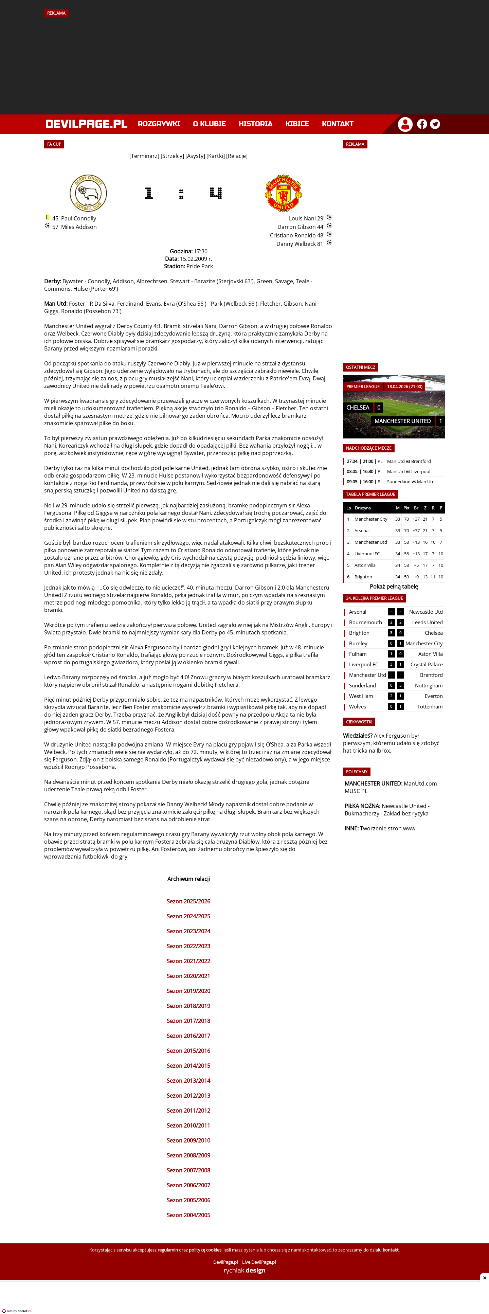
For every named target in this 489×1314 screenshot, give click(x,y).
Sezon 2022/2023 (188, 946)
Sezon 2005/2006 (188, 1200)
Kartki (215, 156)
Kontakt (338, 124)
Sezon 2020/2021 (188, 976)
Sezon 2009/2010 (188, 1140)
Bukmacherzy (362, 813)
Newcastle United (404, 806)
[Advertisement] (244, 63)
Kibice (297, 124)
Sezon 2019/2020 (188, 991)
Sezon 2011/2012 (188, 1110)
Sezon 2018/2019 (188, 1006)
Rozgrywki (159, 124)
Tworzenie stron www (387, 828)
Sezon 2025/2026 (188, 901)
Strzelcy (172, 156)
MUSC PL (356, 791)
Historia (255, 124)
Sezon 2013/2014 (188, 1080)
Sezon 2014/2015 (188, 1065)
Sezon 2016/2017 (188, 1036)
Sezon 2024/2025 (188, 916)
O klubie (209, 124)
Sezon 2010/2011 (188, 1125)
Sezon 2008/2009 (188, 1155)
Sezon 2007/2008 (188, 1170)
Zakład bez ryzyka (406, 813)
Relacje (237, 156)
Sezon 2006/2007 (188, 1185)
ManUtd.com (420, 783)
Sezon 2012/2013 (188, 1095)
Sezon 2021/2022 (188, 961)
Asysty (195, 156)
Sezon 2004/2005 (188, 1215)
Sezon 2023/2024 (188, 931)
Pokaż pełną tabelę (394, 586)
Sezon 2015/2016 (188, 1051)
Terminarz (144, 156)
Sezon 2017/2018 (188, 1021)
